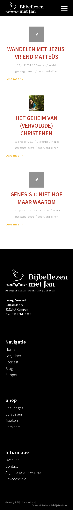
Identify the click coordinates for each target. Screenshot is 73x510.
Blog (9, 368)
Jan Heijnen (51, 71)
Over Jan (12, 459)
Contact (11, 466)
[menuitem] (62, 8)
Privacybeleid (15, 478)
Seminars (12, 426)
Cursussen (13, 414)
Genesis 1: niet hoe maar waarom (36, 198)
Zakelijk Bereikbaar (59, 505)
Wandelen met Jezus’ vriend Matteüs (36, 52)
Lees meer (15, 79)
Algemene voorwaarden (24, 472)
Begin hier (13, 355)
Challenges (14, 407)
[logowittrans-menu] (30, 8)
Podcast (11, 362)
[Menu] (62, 8)
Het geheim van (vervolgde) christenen (37, 125)
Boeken (11, 420)
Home (10, 349)
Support (12, 374)
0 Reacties (40, 65)
